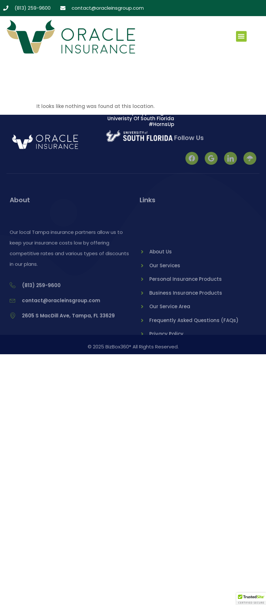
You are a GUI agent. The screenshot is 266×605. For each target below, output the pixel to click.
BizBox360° (118, 348)
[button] (241, 37)
